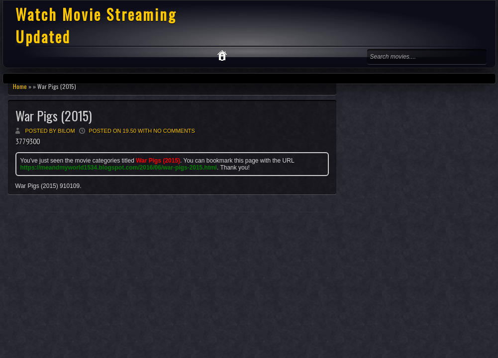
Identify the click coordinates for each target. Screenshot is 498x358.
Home (20, 86)
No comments (174, 131)
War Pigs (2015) (53, 115)
